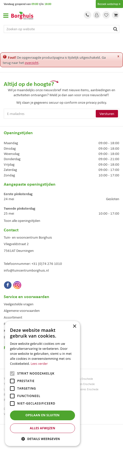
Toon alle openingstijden (22, 220)
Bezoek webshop (109, 4)
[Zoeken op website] (61, 29)
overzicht (31, 62)
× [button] (74, 326)
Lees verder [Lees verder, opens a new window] (39, 364)
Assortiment (13, 317)
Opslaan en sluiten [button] (43, 415)
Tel (87, 15)
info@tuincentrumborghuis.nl (26, 270)
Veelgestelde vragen (19, 304)
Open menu (6, 15)
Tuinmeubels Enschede (79, 379)
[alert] (42, 383)
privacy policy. (96, 102)
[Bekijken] (115, 15)
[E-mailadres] (61, 114)
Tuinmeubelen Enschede (80, 384)
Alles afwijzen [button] (42, 428)
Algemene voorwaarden (22, 310)
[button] (42, 438)
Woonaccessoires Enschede (81, 389)
